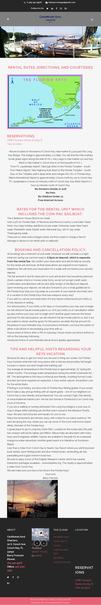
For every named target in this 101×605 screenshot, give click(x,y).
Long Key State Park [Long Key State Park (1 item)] (60, 552)
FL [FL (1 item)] (66, 541)
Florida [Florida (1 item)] (57, 545)
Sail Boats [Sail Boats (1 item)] (58, 558)
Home (70, 42)
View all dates (14, 144)
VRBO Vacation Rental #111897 (24, 140)
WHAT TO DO (39, 551)
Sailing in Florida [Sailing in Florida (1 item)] (62, 562)
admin (38, 555)
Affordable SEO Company (60, 603)
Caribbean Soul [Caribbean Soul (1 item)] (61, 537)
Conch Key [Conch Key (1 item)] (58, 541)
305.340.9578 (14, 563)
